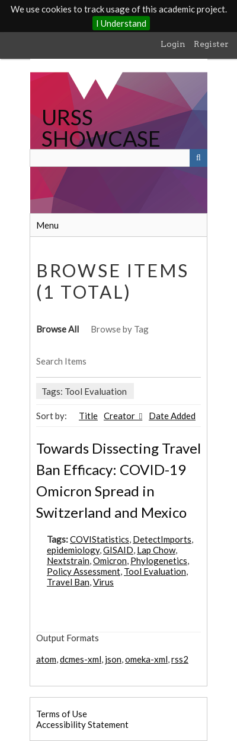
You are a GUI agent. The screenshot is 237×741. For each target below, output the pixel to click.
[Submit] (198, 158)
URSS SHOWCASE (101, 127)
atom (46, 659)
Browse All (57, 329)
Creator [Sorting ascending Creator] (120, 415)
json (113, 659)
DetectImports (162, 539)
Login (173, 44)
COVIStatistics (99, 539)
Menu (47, 225)
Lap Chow (156, 549)
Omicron (110, 560)
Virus (103, 582)
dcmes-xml (80, 659)
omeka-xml (146, 659)
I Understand (121, 23)
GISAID (118, 549)
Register (211, 44)
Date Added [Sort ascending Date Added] (172, 415)
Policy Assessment (83, 571)
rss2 (179, 659)
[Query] (118, 158)
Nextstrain (68, 560)
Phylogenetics (158, 560)
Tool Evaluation (155, 571)
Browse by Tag (120, 329)
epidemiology (73, 549)
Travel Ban (68, 582)
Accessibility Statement (82, 724)
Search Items (61, 361)
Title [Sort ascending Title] (88, 415)
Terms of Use (61, 713)
